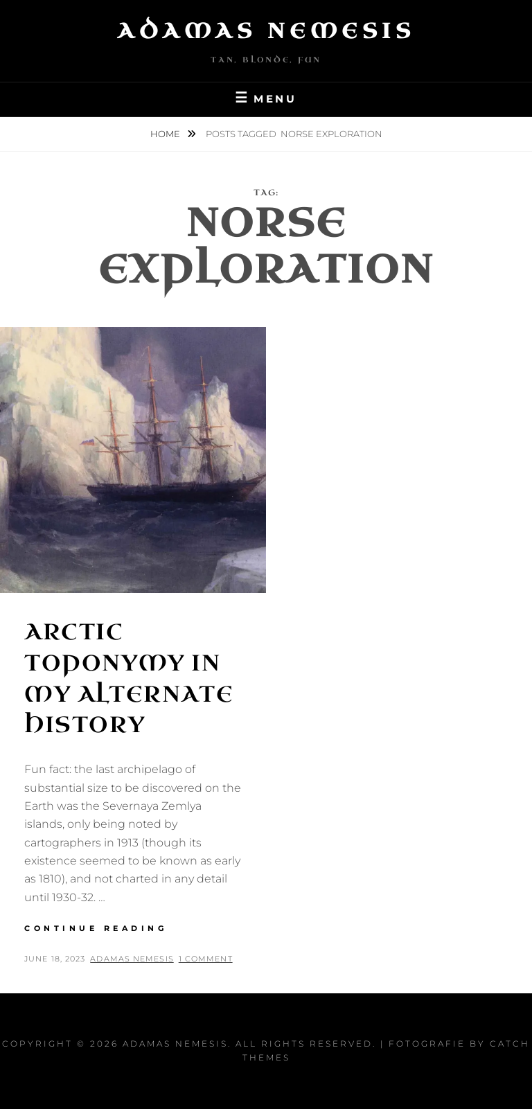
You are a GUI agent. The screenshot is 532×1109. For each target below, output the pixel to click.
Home (166, 133)
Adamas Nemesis (266, 31)
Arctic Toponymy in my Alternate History (128, 678)
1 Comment (206, 959)
